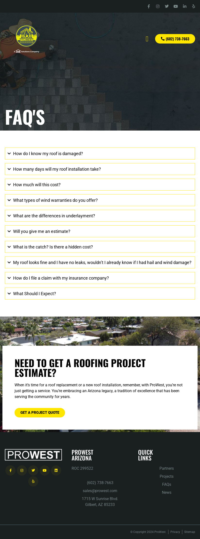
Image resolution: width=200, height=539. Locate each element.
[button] (147, 38)
